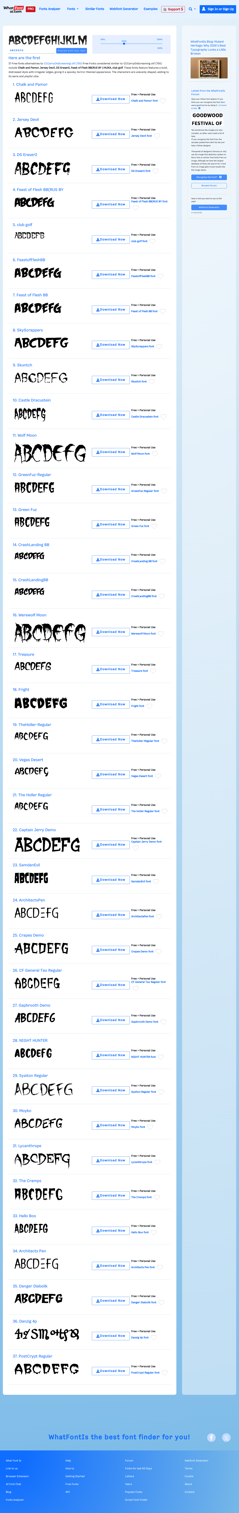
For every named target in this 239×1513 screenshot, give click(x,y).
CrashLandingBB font (144, 596)
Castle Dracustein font (144, 416)
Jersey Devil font (141, 136)
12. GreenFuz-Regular (32, 475)
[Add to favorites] (163, 101)
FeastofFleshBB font (143, 276)
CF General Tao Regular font (148, 982)
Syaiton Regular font (143, 1092)
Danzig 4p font (140, 1337)
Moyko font (138, 1127)
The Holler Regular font (145, 811)
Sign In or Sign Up (218, 9)
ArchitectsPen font (142, 916)
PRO (31, 9)
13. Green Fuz (25, 510)
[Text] (32, 50)
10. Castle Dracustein (32, 400)
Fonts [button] (71, 9)
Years (128, 1484)
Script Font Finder (136, 1500)
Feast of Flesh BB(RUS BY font (149, 201)
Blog (8, 1492)
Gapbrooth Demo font (144, 1022)
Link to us (12, 1468)
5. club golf (22, 225)
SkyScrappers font (142, 346)
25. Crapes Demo (28, 935)
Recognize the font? (209, 177)
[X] (226, 1437)
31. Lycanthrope (27, 1146)
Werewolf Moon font (143, 633)
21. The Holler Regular (32, 795)
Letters (129, 1476)
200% (159, 39)
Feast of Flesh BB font (144, 311)
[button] (192, 9)
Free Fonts (71, 1484)
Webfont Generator (124, 9)
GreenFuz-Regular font (145, 491)
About (188, 1484)
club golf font (139, 241)
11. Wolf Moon (25, 435)
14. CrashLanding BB (31, 545)
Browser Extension (17, 1476)
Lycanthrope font (141, 1162)
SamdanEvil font (141, 881)
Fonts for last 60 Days (138, 1468)
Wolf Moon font (140, 454)
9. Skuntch (22, 365)
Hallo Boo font (140, 1232)
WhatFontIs (69, 1437)
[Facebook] (211, 1437)
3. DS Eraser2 (25, 155)
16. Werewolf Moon (29, 615)
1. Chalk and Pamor (30, 85)
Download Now (110, 99)
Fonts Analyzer (49, 9)
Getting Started (75, 1476)
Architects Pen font (143, 1267)
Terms (188, 1468)
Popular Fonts (133, 1492)
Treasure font (139, 671)
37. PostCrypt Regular (32, 1356)
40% (103, 39)
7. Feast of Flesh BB (30, 295)
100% (159, 48)
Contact (190, 1492)
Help (68, 1460)
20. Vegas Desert (28, 760)
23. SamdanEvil (26, 865)
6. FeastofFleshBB (29, 260)
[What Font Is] (13, 9)
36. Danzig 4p (25, 1321)
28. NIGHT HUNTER (30, 1041)
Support (173, 9)
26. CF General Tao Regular (37, 970)
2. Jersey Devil (26, 120)
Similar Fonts (94, 9)
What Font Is (13, 1460)
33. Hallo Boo (24, 1216)
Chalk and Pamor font (144, 100)
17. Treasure (23, 655)
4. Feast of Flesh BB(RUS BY (38, 190)
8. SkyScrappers (28, 330)
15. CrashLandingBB (30, 580)
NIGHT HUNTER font (143, 1056)
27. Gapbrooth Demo (31, 1005)
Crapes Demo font (142, 951)
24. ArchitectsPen (29, 900)
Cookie (189, 1476)
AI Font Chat (13, 1484)
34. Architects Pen (29, 1251)
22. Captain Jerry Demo (34, 830)
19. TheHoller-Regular (32, 725)
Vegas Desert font (142, 776)
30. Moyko (22, 1111)
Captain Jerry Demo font (146, 841)
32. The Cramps (27, 1181)
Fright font (137, 706)
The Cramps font (141, 1197)
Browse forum (209, 186)
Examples (150, 9)
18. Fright (21, 690)
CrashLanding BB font (144, 561)
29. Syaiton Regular (30, 1076)
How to (69, 1468)
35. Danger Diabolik (30, 1286)
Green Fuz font (140, 526)
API (67, 1492)
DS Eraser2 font (140, 171)
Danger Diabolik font (143, 1302)
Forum (129, 1460)
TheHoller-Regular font (145, 741)
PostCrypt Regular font (145, 1372)
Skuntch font (139, 381)
